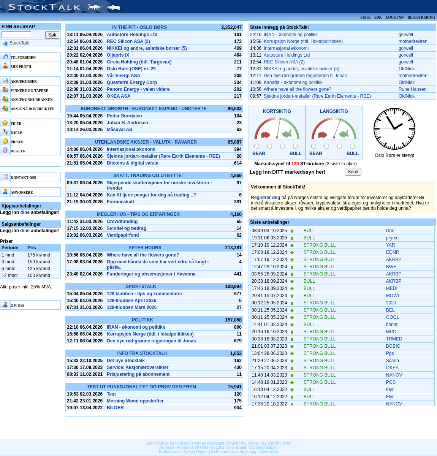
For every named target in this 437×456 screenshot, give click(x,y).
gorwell (406, 34)
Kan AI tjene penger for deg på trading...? (151, 195)
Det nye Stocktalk (126, 360)
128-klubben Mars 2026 (132, 307)
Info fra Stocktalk (142, 353)
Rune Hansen (412, 89)
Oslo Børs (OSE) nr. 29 (131, 68)
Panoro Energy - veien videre (138, 89)
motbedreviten (413, 41)
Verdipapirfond (123, 235)
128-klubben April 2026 (131, 300)
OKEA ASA (118, 96)
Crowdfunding (122, 221)
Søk (378, 17)
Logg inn (395, 17)
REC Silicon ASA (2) (128, 41)
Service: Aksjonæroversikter (137, 367)
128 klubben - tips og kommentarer (144, 293)
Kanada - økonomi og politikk (293, 82)
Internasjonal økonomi (131, 149)
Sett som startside (227, 452)
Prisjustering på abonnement (138, 374)
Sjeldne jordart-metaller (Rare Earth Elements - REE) (163, 156)
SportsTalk (141, 286)
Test (111, 394)
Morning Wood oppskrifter (135, 401)
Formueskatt (120, 201)
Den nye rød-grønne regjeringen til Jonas (151, 341)
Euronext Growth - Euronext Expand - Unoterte (143, 108)
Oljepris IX (118, 55)
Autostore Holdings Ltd (132, 34)
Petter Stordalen (124, 116)
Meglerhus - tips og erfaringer (138, 214)
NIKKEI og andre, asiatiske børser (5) (147, 48)
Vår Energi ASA (123, 75)
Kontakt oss (169, 452)
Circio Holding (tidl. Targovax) (139, 62)
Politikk (142, 320)
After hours (145, 247)
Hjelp (188, 452)
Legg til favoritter (263, 452)
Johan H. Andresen (127, 122)
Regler (202, 452)
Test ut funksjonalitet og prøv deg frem (141, 387)
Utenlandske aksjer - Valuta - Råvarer (146, 142)
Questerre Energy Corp (132, 82)
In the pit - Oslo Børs (139, 27)
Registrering (421, 17)
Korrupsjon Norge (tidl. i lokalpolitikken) (150, 334)
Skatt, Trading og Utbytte (147, 175)
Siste (365, 17)
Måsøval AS (119, 129)
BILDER (115, 407)
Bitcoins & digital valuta (132, 163)
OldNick (407, 68)
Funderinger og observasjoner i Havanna (151, 274)
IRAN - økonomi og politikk (136, 327)
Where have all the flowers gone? (143, 255)
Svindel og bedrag (126, 228)
